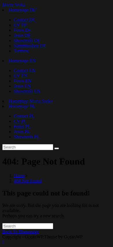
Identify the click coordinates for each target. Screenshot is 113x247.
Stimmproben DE (30, 45)
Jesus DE (22, 35)
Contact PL (24, 116)
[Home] (19, 175)
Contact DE (24, 19)
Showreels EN (27, 91)
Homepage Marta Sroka (31, 101)
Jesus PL (22, 131)
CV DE (20, 24)
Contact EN (24, 70)
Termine (21, 50)
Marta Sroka (13, 4)
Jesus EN (22, 86)
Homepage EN (22, 60)
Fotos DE (22, 30)
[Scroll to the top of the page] (3, 242)
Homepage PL (22, 106)
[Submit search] (56, 148)
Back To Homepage (20, 231)
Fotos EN (22, 80)
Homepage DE (22, 9)
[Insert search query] (27, 147)
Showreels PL (26, 136)
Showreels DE (27, 40)
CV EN (20, 75)
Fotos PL (22, 126)
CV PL (20, 121)
